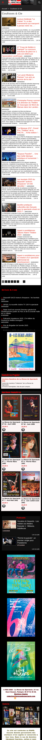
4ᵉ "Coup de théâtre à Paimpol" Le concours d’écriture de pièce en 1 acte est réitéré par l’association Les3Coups (19, 51)
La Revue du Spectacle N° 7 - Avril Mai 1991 (11, 499)
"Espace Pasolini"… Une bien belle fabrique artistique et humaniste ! (27, 156)
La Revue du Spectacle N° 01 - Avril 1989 (11, 423)
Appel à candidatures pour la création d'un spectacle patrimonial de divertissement (28, 258)
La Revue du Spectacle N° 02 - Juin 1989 (30, 423)
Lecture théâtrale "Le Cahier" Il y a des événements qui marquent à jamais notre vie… (28, 22)
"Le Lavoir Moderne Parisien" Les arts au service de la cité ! (26, 77)
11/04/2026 (6, 531)
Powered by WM (31, 698)
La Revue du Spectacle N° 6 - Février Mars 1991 (30, 461)
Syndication (20, 698)
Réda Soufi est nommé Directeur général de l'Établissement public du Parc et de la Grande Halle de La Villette (20, 313)
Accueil (4, 9)
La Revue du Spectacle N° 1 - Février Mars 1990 (11, 461)
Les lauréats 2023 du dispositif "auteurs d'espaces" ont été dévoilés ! (26, 182)
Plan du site (9, 698)
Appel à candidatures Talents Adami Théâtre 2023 (26, 232)
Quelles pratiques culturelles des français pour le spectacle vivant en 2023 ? (28, 208)
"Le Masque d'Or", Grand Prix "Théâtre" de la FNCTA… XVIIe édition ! (27, 130)
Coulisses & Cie (16, 9)
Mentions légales (21, 694)
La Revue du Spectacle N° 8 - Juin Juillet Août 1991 (30, 500)
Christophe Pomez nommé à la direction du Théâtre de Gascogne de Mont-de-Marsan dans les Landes (28, 103)
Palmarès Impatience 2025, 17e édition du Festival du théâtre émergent (18, 321)
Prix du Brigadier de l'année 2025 (15, 327)
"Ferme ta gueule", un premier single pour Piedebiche (26, 540)
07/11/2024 (21, 545)
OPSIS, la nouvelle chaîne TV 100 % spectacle (20, 306)
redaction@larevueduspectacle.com (21, 696)
